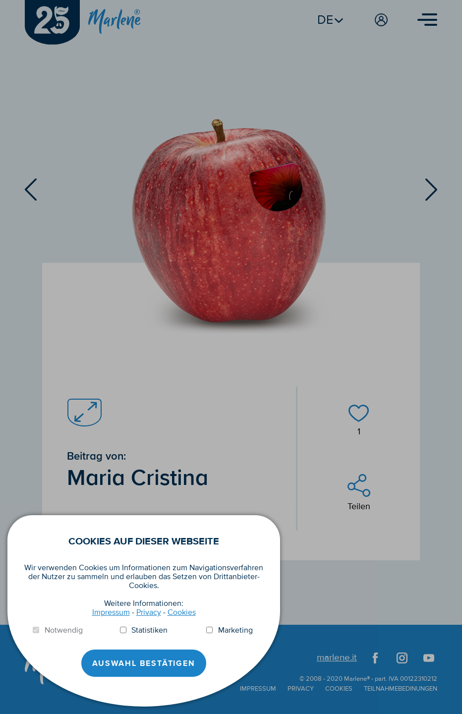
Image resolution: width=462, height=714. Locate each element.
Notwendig (64, 630)
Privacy (148, 612)
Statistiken (149, 630)
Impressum (111, 612)
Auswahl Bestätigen (143, 663)
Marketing (235, 630)
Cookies (182, 612)
